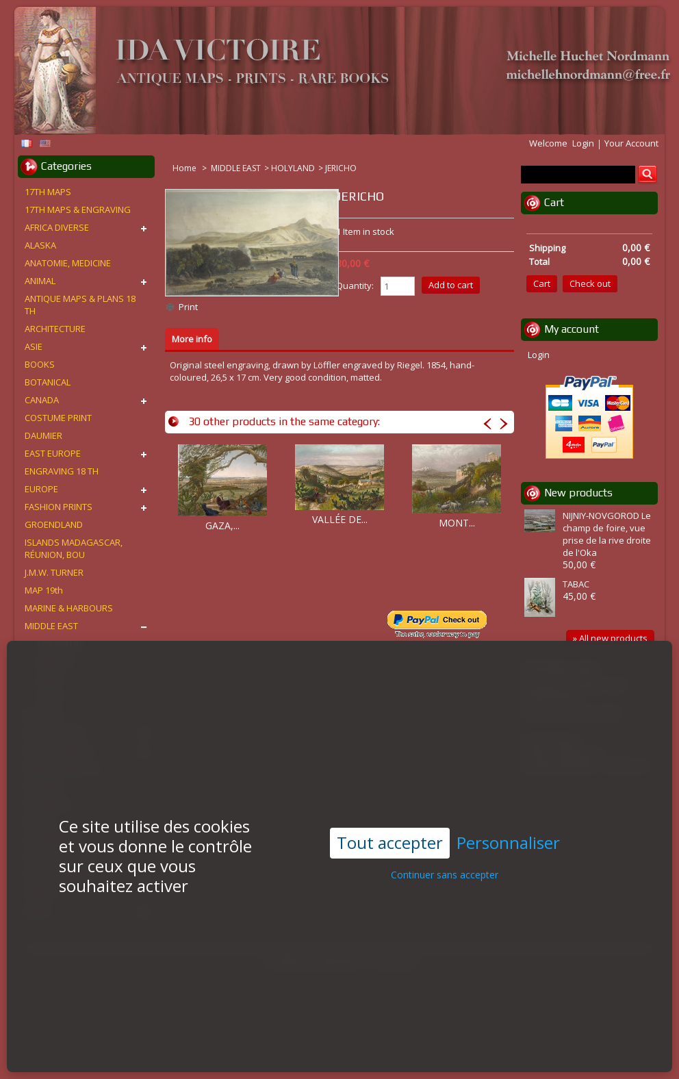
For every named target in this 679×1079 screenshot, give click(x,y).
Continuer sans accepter (444, 862)
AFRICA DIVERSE (57, 227)
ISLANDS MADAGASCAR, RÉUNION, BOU (74, 548)
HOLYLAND (293, 168)
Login (583, 143)
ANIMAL (40, 281)
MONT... (457, 522)
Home (185, 168)
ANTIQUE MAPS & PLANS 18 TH (80, 304)
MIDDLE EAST (236, 168)
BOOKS (40, 364)
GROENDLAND (54, 524)
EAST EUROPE (53, 453)
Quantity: (355, 285)
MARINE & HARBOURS (69, 608)
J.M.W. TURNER (54, 572)
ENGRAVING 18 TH (62, 471)
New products (578, 492)
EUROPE (41, 489)
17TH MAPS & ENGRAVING (78, 209)
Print (188, 307)
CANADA (42, 400)
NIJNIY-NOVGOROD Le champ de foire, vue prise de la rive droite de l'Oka (607, 534)
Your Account (631, 143)
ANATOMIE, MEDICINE (68, 263)
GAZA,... (222, 525)
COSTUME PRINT (58, 417)
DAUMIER (43, 435)
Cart (554, 202)
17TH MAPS (48, 192)
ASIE (33, 346)
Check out (590, 283)
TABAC (576, 584)
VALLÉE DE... (340, 519)
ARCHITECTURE (55, 328)
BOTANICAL (48, 382)
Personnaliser (508, 831)
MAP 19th (44, 590)
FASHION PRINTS (58, 506)
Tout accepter (390, 830)
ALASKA (40, 245)
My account (571, 328)
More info (192, 339)
